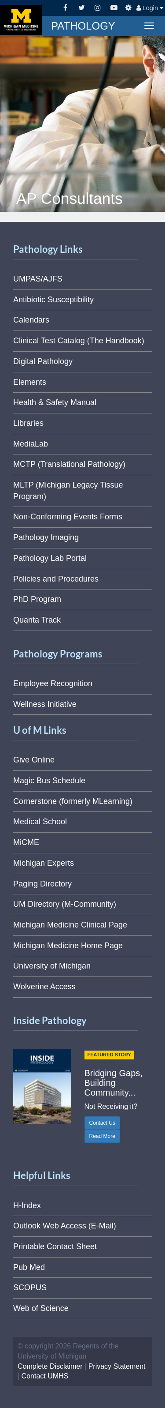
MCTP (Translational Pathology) (69, 464)
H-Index (27, 1205)
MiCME (26, 842)
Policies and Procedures (56, 578)
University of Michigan (52, 965)
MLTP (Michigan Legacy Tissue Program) (68, 491)
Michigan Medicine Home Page (68, 945)
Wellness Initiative (45, 704)
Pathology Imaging (46, 537)
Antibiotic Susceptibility (53, 299)
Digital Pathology (43, 361)
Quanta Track (37, 620)
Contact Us (102, 1123)
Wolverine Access (44, 986)
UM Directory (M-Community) (64, 904)
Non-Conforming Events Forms (67, 516)
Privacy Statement (117, 1366)
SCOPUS (30, 1287)
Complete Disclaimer (50, 1366)
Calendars (31, 319)
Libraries (28, 423)
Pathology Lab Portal (50, 558)
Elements (29, 382)
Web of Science (41, 1308)
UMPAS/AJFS (37, 278)
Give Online (34, 759)
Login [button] (149, 7)
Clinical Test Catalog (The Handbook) (78, 340)
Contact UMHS (45, 1376)
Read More (102, 1136)
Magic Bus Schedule (49, 780)
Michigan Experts (43, 863)
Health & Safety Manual (54, 402)
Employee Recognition (52, 683)
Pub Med (29, 1267)
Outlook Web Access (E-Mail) (64, 1225)
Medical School (40, 821)
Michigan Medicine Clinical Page (70, 924)
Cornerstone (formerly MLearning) (72, 801)
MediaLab (30, 443)
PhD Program (37, 599)
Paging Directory (42, 883)
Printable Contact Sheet (55, 1246)
